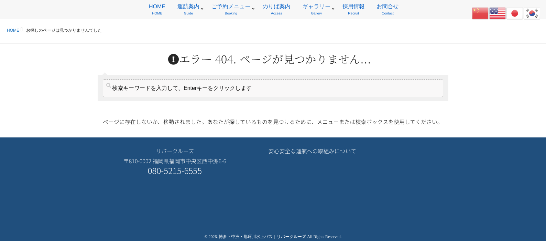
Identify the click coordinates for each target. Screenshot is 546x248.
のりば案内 (277, 10)
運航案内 (188, 10)
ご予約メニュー (231, 10)
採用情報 (353, 10)
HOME (157, 10)
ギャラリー (317, 10)
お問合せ (387, 10)
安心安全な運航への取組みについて (312, 151)
